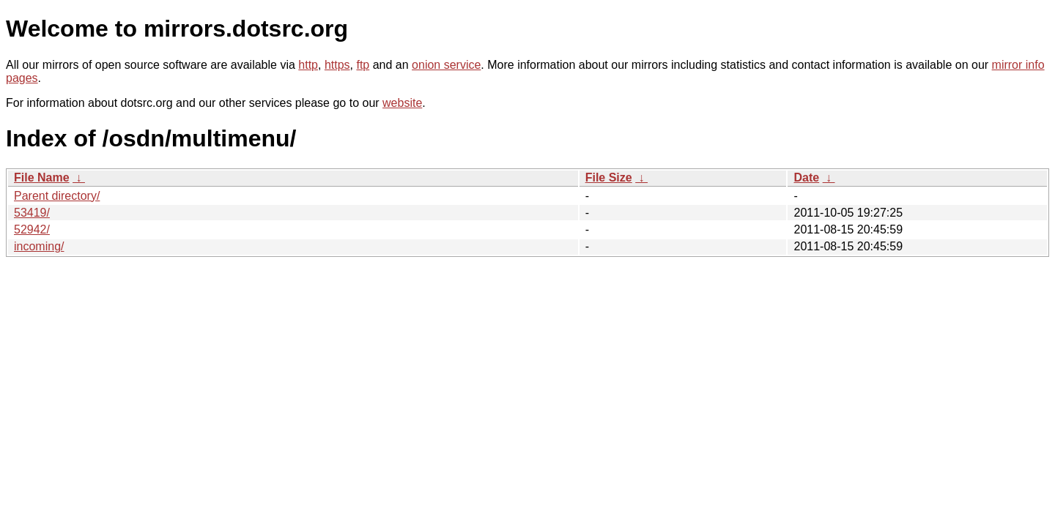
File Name (42, 177)
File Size (608, 177)
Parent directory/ (57, 196)
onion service (446, 65)
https (337, 65)
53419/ (32, 212)
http (308, 65)
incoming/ (39, 246)
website (402, 103)
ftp (362, 65)
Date (806, 177)
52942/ (32, 229)
